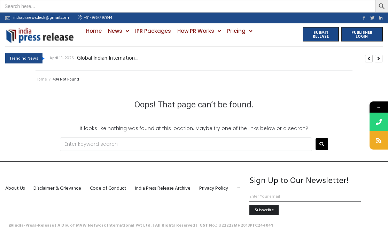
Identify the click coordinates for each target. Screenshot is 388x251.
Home (41, 79)
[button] (95, 18)
